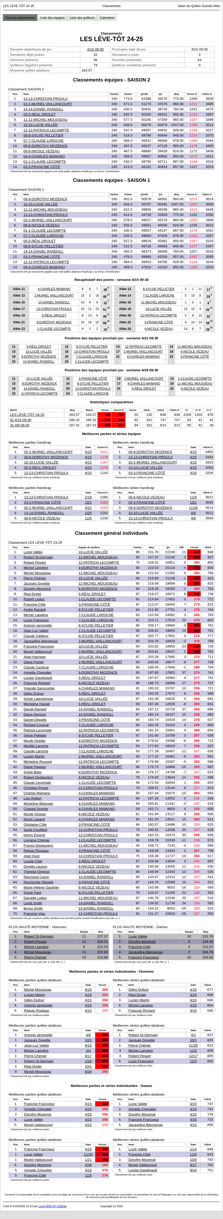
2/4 (88, 1051)
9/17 (88, 1056)
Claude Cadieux (36, 636)
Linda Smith (33, 903)
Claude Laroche (36, 751)
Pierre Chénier (35, 578)
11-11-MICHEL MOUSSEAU (45, 120)
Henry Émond (34, 835)
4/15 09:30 (95, 49)
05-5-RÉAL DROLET (39, 114)
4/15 (88, 452)
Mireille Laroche (36, 746)
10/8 (88, 1165)
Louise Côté (33, 861)
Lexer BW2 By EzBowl (53, 1206)
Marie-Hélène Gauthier (41, 887)
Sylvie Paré (32, 893)
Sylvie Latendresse (38, 699)
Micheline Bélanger (38, 804)
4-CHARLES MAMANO (54, 289)
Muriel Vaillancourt (38, 652)
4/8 (193, 513)
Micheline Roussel (38, 762)
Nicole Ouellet (34, 741)
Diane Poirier (34, 662)
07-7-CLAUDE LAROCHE (43, 141)
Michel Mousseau (37, 573)
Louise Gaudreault (38, 678)
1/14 (193, 1149)
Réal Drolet (32, 594)
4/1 (193, 1035)
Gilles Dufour (34, 693)
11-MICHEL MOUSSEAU (158, 302)
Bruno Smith (33, 908)
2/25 (88, 513)
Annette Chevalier (37, 672)
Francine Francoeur (39, 646)
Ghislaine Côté (35, 824)
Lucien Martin (34, 756)
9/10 (88, 508)
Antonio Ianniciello (38, 625)
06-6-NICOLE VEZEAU (41, 151)
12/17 (193, 1056)
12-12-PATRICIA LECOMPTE (46, 130)
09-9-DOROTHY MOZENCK (45, 146)
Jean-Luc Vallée (36, 631)
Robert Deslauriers (38, 777)
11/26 (193, 508)
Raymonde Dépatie (39, 882)
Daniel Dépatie (35, 720)
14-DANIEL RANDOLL (54, 302)
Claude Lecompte (37, 783)
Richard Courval (36, 725)
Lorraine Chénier (37, 840)
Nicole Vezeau (35, 814)
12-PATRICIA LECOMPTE (158, 315)
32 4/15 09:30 (20, 420)
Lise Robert (32, 798)
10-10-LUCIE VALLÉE (40, 125)
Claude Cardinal (36, 667)
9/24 (88, 1072)
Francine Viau (34, 914)
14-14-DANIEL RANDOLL (43, 109)
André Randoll (35, 610)
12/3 (193, 1061)
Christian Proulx (36, 788)
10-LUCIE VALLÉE (159, 309)
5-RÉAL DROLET (54, 315)
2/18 (88, 497)
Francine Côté (35, 604)
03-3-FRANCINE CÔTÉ (41, 167)
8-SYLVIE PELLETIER (158, 289)
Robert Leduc (34, 599)
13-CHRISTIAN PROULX (54, 309)
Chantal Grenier (36, 809)
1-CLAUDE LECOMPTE (54, 329)
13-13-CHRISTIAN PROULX (45, 99)
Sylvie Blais (32, 772)
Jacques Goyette (37, 583)
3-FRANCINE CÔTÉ (158, 322)
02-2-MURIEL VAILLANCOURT (47, 104)
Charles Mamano (37, 793)
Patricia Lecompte (38, 730)
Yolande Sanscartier (39, 688)
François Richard (37, 683)
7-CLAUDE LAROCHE (158, 295)
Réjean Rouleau (36, 851)
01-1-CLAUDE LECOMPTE (44, 162)
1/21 (88, 1160)
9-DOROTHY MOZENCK (54, 322)
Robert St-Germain (38, 557)
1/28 (88, 1061)
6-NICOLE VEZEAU (159, 329)
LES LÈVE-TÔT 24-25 (27, 415)
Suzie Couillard (35, 830)
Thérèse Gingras (37, 872)
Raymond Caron (36, 877)
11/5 (88, 518)
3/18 (88, 1170)
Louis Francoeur (36, 620)
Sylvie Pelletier (35, 735)
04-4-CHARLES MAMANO (44, 156)
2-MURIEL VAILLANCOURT (54, 295)
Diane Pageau (35, 767)
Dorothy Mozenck (37, 589)
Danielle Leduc (35, 898)
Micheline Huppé (37, 704)
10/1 (88, 502)
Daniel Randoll (35, 709)
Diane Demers (35, 714)
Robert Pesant (35, 562)
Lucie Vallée (33, 552)
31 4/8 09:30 (19, 425)
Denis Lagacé (34, 819)
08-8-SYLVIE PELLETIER (43, 135)
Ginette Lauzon (35, 866)
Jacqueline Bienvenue (41, 641)
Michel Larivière (36, 568)
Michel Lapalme (36, 615)
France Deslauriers (38, 845)
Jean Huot (32, 856)
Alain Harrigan (35, 657)
